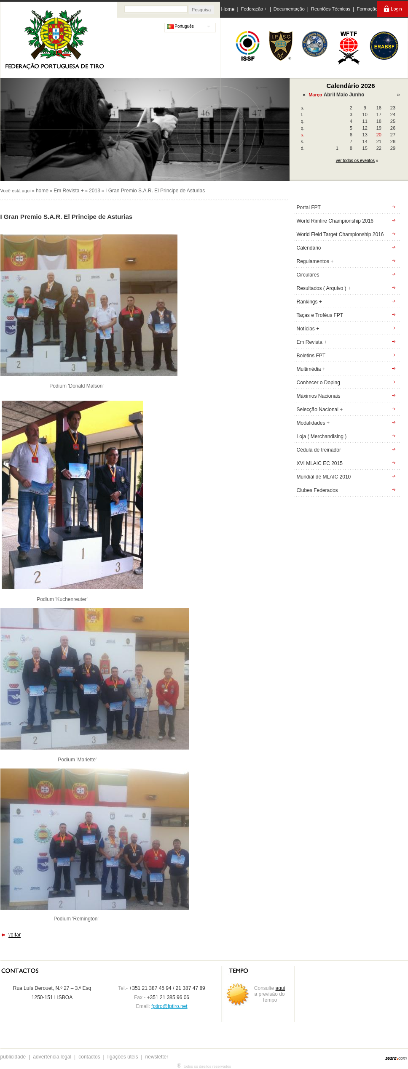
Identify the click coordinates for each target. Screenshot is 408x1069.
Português (180, 26)
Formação (367, 8)
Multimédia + (311, 369)
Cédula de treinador (319, 450)
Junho (356, 95)
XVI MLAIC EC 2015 (320, 463)
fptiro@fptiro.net (169, 1006)
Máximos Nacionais (319, 396)
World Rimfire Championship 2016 (335, 221)
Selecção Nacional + (320, 409)
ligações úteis (122, 1057)
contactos (89, 1057)
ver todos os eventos (355, 160)
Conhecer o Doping (318, 383)
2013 (94, 191)
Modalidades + (313, 423)
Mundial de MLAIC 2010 (324, 477)
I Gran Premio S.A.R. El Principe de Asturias (155, 191)
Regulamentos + (315, 261)
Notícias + (308, 329)
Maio (342, 95)
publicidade (13, 1057)
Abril (329, 95)
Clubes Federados (317, 490)
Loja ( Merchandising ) (322, 436)
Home (228, 9)
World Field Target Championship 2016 (340, 234)
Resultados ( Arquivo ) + (324, 288)
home (42, 191)
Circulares (308, 275)
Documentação (289, 8)
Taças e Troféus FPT (320, 315)
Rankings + (309, 302)
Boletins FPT (311, 356)
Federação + (254, 8)
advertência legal (52, 1057)
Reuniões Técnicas (330, 8)
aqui (280, 988)
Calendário (309, 248)
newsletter (157, 1057)
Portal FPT (309, 207)
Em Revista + (69, 191)
